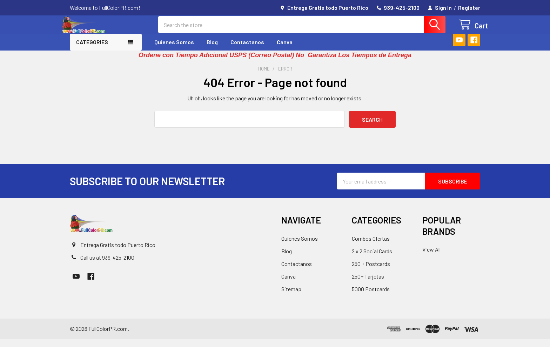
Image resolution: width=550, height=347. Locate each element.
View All (431, 257)
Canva (285, 49)
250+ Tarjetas (368, 284)
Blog (212, 49)
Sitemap (291, 296)
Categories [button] (92, 49)
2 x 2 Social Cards (372, 258)
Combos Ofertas (371, 246)
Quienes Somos (174, 49)
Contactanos (247, 49)
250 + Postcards (371, 271)
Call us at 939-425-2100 (107, 265)
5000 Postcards (371, 296)
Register (469, 7)
